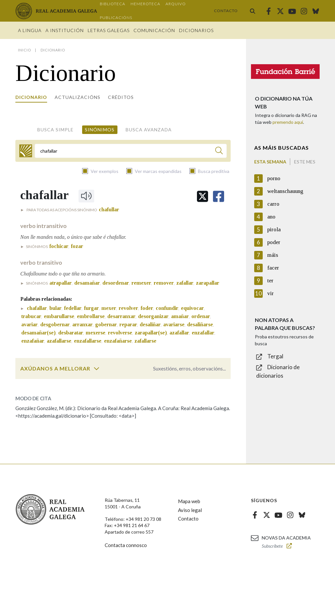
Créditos (121, 97)
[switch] (96, 368)
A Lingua (30, 30)
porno (273, 178)
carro (273, 204)
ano (271, 217)
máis (272, 255)
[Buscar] (219, 151)
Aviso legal (190, 510)
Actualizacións (77, 97)
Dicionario (31, 97)
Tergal (275, 356)
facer (273, 268)
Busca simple (55, 129)
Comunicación (154, 30)
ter (270, 280)
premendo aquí (288, 122)
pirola (274, 229)
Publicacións (116, 17)
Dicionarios (196, 30)
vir (270, 293)
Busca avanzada (149, 129)
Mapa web (189, 501)
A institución (64, 30)
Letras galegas (109, 30)
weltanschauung (285, 191)
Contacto (226, 10)
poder (273, 242)
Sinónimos (100, 129)
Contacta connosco (126, 545)
